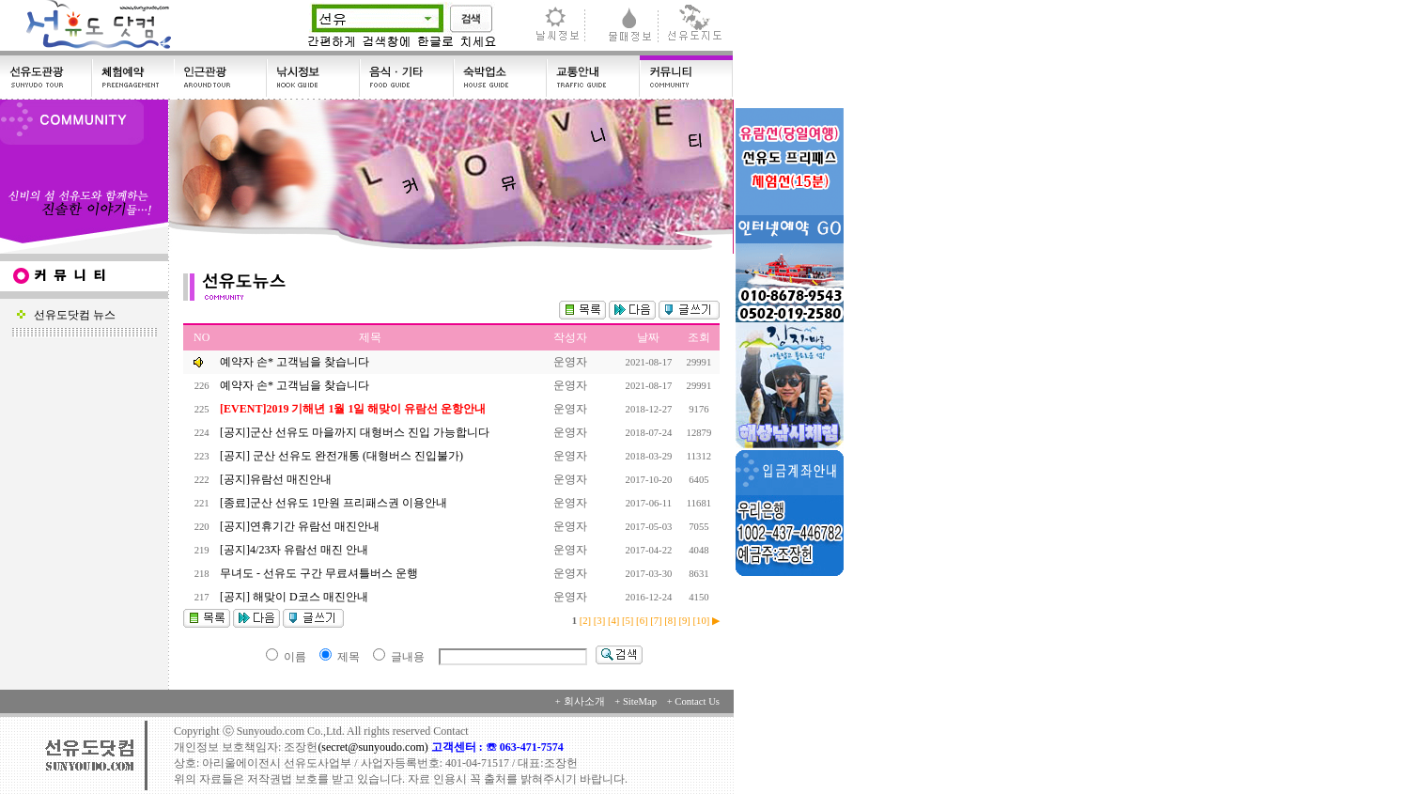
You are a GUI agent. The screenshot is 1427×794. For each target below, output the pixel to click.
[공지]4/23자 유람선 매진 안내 (295, 549)
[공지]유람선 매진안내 (277, 479)
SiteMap (640, 701)
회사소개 (584, 701)
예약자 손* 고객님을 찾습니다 (294, 361)
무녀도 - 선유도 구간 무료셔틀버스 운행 (320, 573)
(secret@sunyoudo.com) (374, 747)
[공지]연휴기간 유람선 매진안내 (301, 526)
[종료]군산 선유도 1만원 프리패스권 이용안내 (335, 502)
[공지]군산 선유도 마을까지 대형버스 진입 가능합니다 (356, 432)
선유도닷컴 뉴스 (66, 314)
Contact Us (697, 701)
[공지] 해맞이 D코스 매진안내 (295, 596)
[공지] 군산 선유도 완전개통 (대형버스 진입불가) (343, 455)
